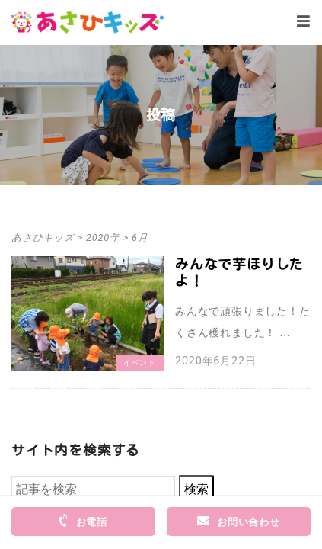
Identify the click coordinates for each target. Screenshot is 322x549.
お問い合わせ (238, 521)
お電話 (82, 520)
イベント (139, 362)
